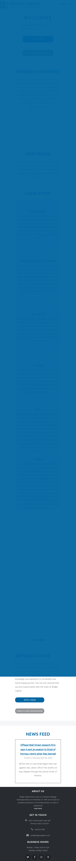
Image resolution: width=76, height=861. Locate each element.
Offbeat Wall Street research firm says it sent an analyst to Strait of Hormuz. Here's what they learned (38, 749)
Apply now (30, 700)
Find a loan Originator (30, 711)
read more (38, 808)
